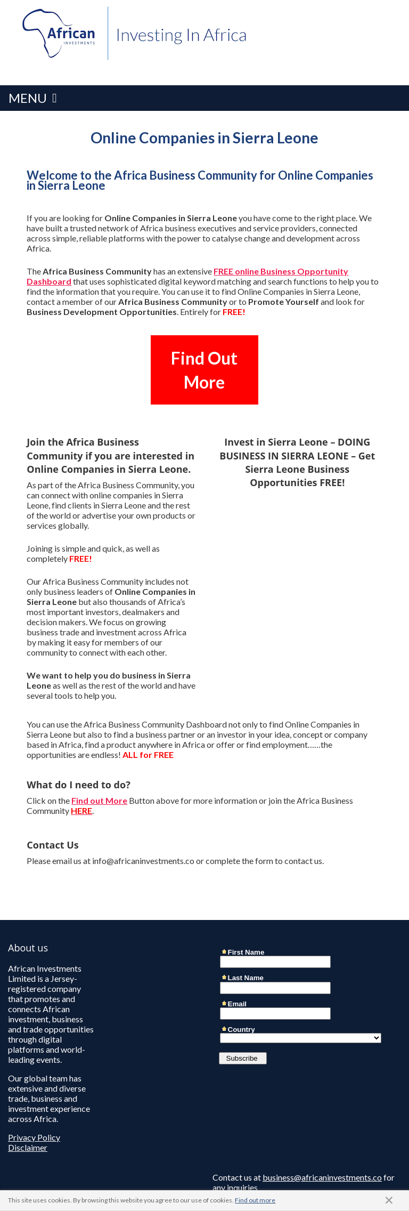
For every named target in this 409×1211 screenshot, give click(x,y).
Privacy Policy (34, 1137)
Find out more (255, 1200)
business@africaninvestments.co (322, 1177)
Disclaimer (27, 1147)
